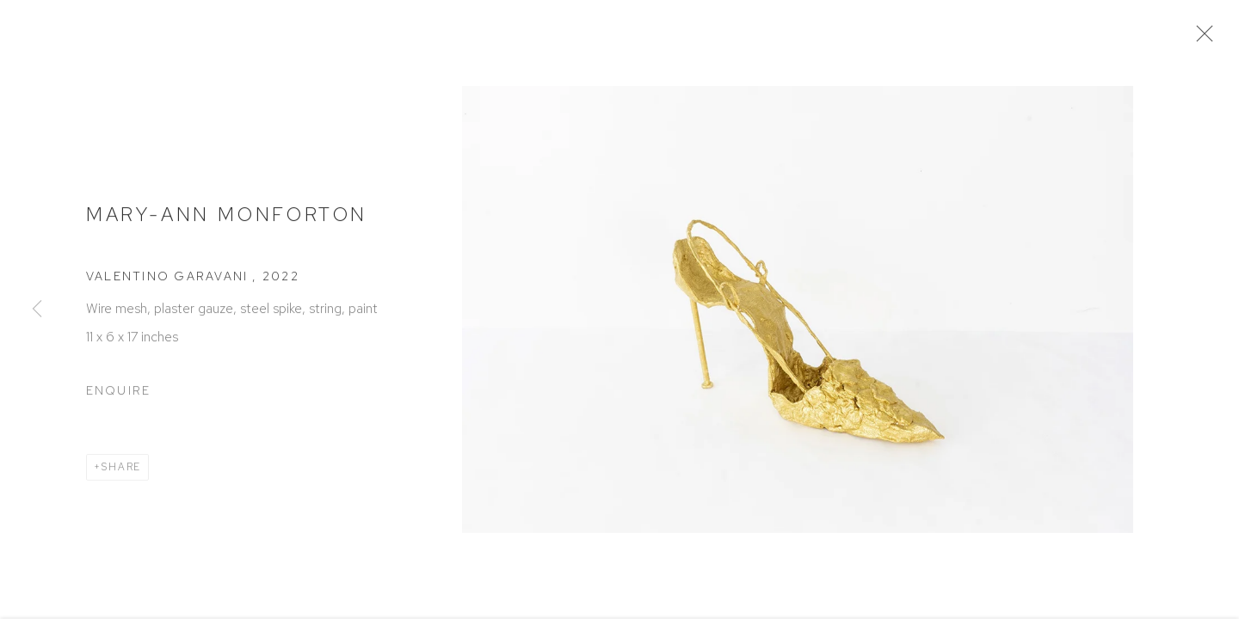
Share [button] (121, 471)
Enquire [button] (118, 395)
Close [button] (1204, 39)
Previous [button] (37, 309)
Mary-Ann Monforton (226, 218)
